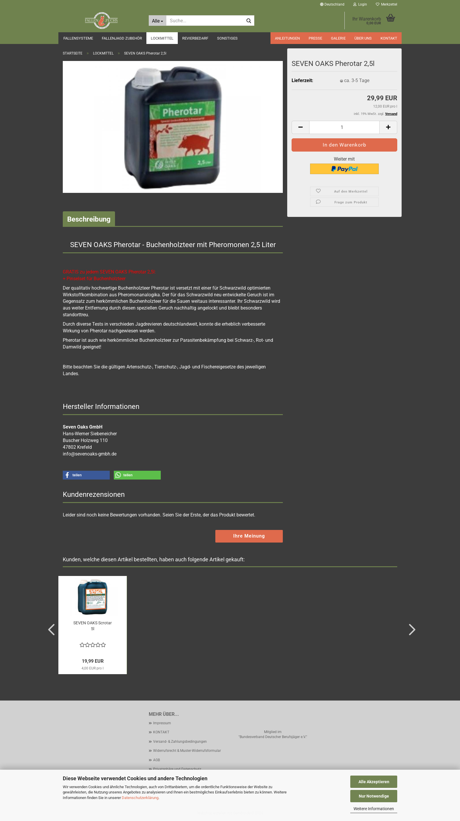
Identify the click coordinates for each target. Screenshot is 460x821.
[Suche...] (157, 20)
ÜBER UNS (363, 38)
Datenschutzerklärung (140, 797)
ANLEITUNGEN (287, 38)
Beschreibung (89, 219)
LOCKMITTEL (162, 38)
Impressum (162, 723)
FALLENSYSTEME (78, 38)
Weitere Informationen (374, 808)
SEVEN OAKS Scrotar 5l (92, 626)
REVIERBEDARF (195, 38)
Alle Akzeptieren (373, 781)
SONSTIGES (227, 38)
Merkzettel (386, 4)
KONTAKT (388, 38)
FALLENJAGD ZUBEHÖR (122, 38)
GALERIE (338, 38)
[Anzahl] (344, 127)
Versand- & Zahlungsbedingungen (180, 742)
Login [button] (360, 4)
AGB (156, 760)
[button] (332, 4)
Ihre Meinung (249, 536)
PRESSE (315, 38)
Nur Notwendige (374, 796)
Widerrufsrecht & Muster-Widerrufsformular (187, 751)
